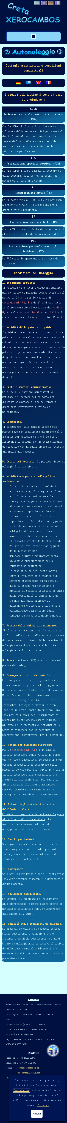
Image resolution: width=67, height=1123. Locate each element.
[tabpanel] (33, 68)
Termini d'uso (21, 1090)
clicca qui (43, 1105)
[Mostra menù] (33, 36)
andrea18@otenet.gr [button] (28, 1068)
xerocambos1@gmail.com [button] (28, 1073)
